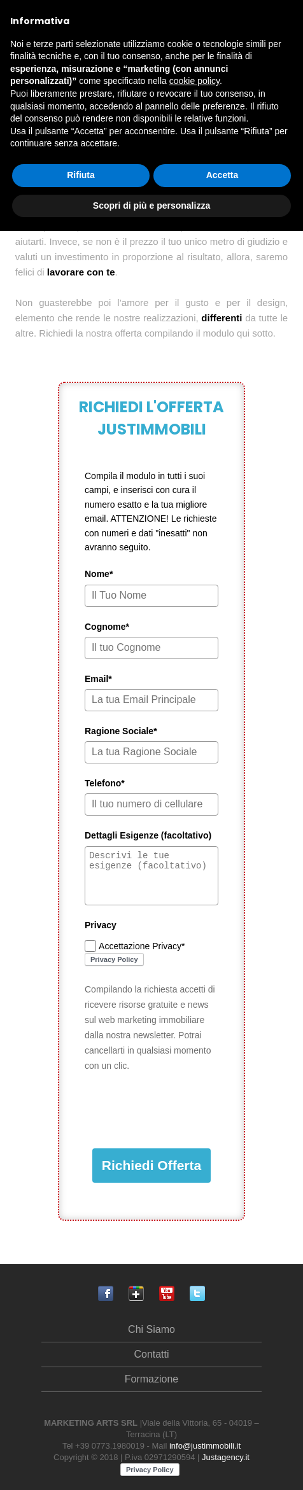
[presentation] (181, 1111)
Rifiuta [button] (81, 175)
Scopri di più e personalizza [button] (151, 205)
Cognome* (107, 627)
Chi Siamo (151, 1329)
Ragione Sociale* (121, 731)
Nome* (99, 574)
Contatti (151, 1354)
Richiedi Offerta (151, 1165)
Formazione (151, 1379)
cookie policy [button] (194, 81)
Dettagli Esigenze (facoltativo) (148, 835)
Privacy (100, 925)
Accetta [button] (222, 175)
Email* (98, 679)
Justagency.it (226, 1457)
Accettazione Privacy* (142, 946)
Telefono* (105, 783)
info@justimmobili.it (205, 1446)
